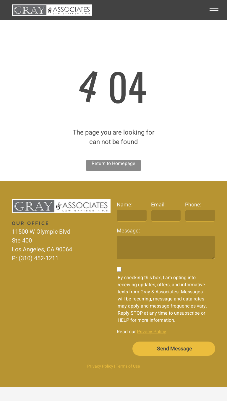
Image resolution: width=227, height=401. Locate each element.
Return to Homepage (113, 163)
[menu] (214, 10)
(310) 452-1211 (39, 258)
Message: (128, 231)
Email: (158, 205)
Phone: (193, 205)
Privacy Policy (151, 331)
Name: (124, 205)
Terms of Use (128, 366)
